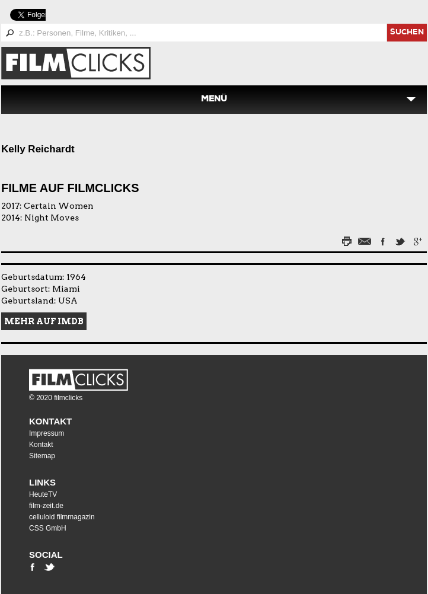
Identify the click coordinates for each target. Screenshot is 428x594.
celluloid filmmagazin (62, 517)
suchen (407, 33)
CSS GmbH (47, 528)
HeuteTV (43, 494)
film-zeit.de (46, 506)
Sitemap (42, 456)
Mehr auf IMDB (44, 321)
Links (42, 482)
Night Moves (51, 217)
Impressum (46, 433)
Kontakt (50, 421)
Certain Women (59, 205)
